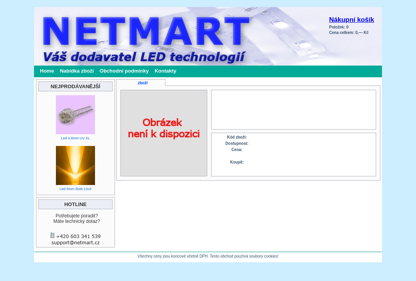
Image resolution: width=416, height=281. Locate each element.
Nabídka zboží (77, 71)
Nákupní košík (351, 19)
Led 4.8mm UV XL (75, 138)
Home (47, 71)
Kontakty (165, 71)
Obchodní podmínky (124, 71)
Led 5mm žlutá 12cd (75, 189)
